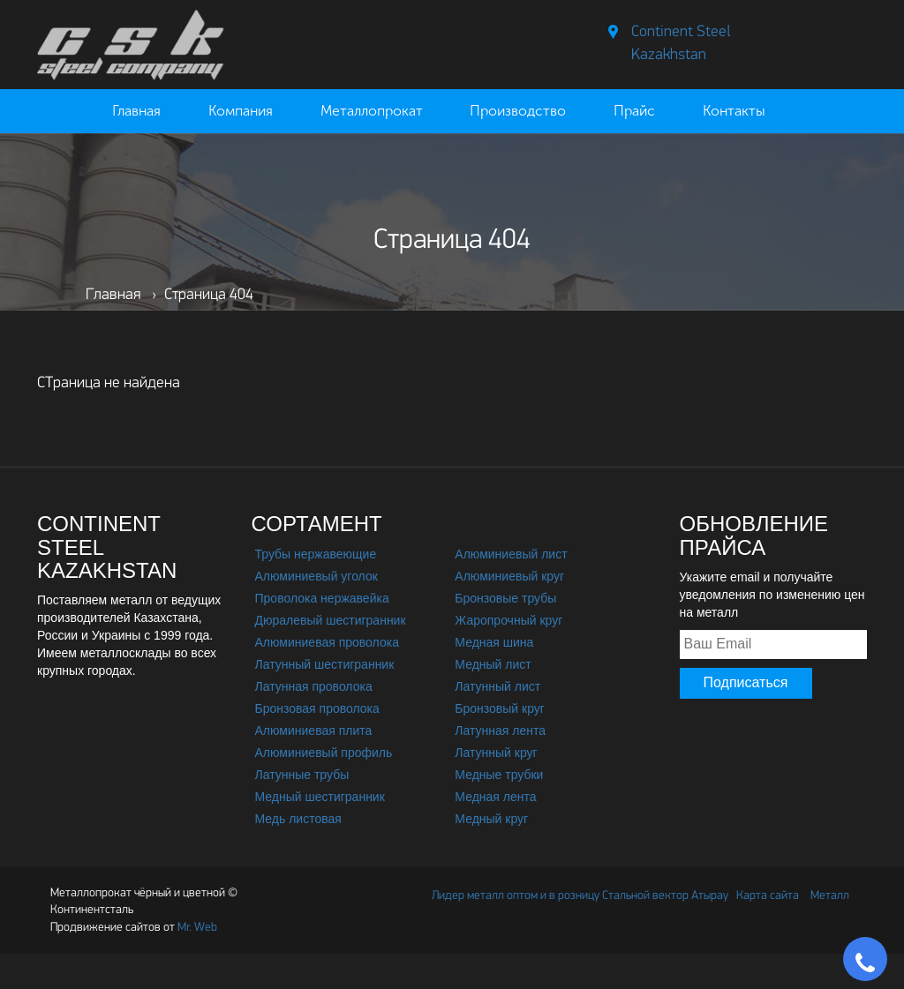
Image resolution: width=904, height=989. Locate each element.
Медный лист (493, 664)
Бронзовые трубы (505, 598)
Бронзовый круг (500, 708)
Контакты (734, 110)
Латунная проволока (314, 686)
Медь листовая (298, 819)
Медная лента (495, 797)
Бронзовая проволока (317, 708)
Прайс (634, 110)
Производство (518, 110)
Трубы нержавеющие (316, 554)
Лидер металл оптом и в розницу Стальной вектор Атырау (580, 896)
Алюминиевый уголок (316, 576)
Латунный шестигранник (325, 664)
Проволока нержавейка (322, 598)
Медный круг (491, 819)
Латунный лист (497, 686)
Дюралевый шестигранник (330, 620)
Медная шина (494, 642)
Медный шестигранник (320, 797)
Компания (240, 110)
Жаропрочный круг (508, 620)
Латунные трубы (302, 775)
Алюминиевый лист (511, 554)
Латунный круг (496, 752)
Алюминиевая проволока (327, 642)
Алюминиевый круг (509, 576)
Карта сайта (767, 896)
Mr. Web (133, 927)
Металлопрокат (371, 110)
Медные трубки (499, 775)
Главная (136, 110)
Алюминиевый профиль (324, 752)
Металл (829, 896)
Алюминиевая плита (314, 730)
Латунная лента (500, 730)
